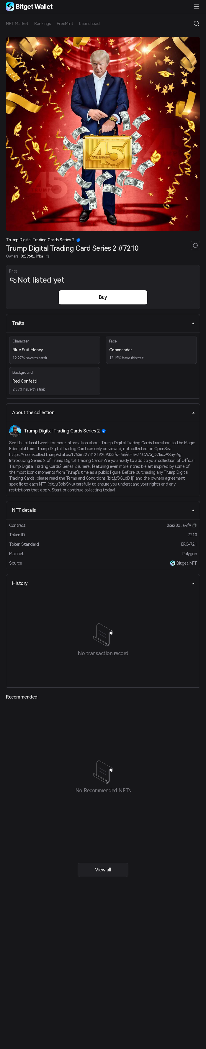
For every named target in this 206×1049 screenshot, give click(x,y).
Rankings (42, 23)
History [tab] (103, 583)
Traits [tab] (103, 323)
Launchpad (89, 23)
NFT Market (17, 23)
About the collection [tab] (103, 412)
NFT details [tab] (103, 510)
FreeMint (65, 23)
